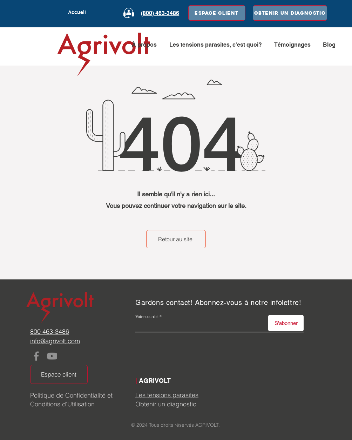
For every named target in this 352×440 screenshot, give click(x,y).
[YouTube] (52, 356)
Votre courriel (146, 316)
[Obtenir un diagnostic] (290, 13)
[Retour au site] (176, 239)
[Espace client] (216, 13)
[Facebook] (36, 356)
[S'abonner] (286, 323)
